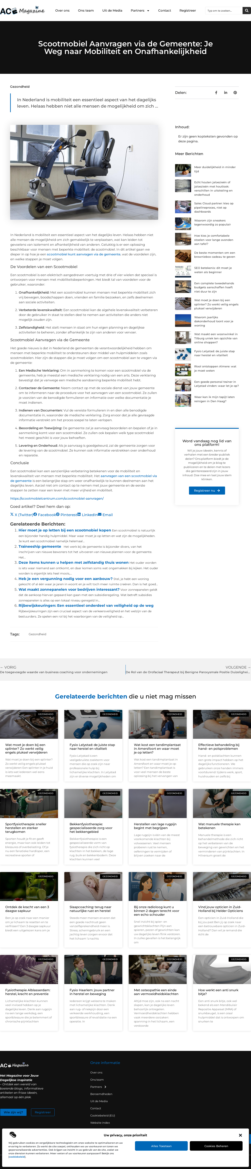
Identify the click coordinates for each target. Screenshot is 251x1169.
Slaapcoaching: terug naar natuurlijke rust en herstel (90, 909)
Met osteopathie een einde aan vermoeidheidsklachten (156, 992)
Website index (100, 1122)
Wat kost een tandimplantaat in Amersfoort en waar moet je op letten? (157, 748)
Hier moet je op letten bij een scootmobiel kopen (65, 530)
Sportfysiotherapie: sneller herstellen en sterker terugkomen (25, 828)
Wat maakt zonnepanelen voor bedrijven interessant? (69, 589)
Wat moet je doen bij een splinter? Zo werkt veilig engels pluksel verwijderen (216, 304)
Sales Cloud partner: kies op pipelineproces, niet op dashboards (213, 207)
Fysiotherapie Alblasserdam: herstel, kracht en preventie (27, 992)
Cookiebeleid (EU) (102, 1115)
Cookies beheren (216, 1146)
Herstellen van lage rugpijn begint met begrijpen (155, 826)
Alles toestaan (161, 1146)
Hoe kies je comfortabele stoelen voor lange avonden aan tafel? (213, 239)
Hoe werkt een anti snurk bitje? (218, 992)
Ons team (86, 10)
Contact (164, 10)
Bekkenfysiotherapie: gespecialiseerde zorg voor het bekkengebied (91, 828)
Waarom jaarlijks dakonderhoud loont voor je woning (213, 321)
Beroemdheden (101, 1094)
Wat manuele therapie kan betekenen (219, 826)
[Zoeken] (247, 10)
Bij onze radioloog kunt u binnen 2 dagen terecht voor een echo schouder (156, 911)
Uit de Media (112, 10)
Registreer (187, 10)
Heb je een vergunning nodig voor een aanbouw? (66, 579)
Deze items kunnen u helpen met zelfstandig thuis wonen (74, 562)
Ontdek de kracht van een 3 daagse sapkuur (27, 909)
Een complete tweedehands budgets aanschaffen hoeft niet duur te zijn (214, 287)
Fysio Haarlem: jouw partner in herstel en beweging (92, 992)
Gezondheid (20, 87)
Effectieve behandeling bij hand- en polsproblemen (218, 747)
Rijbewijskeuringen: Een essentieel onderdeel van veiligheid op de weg (86, 605)
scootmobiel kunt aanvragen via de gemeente (83, 254)
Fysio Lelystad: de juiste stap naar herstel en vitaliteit (92, 747)
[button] (240, 1135)
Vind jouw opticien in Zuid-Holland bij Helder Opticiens (220, 909)
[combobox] (224, 10)
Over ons (62, 10)
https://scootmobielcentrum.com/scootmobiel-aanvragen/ (57, 498)
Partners (140, 10)
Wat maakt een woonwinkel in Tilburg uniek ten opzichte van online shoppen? (216, 338)
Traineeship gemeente (40, 546)
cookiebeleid (17, 1156)
